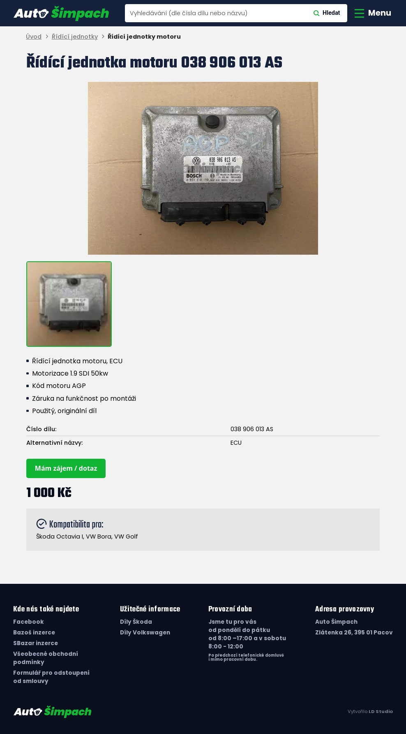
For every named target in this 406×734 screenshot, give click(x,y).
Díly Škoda (136, 622)
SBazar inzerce (35, 643)
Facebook (28, 622)
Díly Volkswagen (145, 632)
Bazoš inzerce (34, 632)
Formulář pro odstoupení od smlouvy (51, 677)
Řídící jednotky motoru (144, 37)
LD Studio (381, 711)
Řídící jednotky (75, 37)
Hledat (327, 12)
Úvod (34, 37)
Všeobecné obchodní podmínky (45, 658)
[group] (203, 168)
